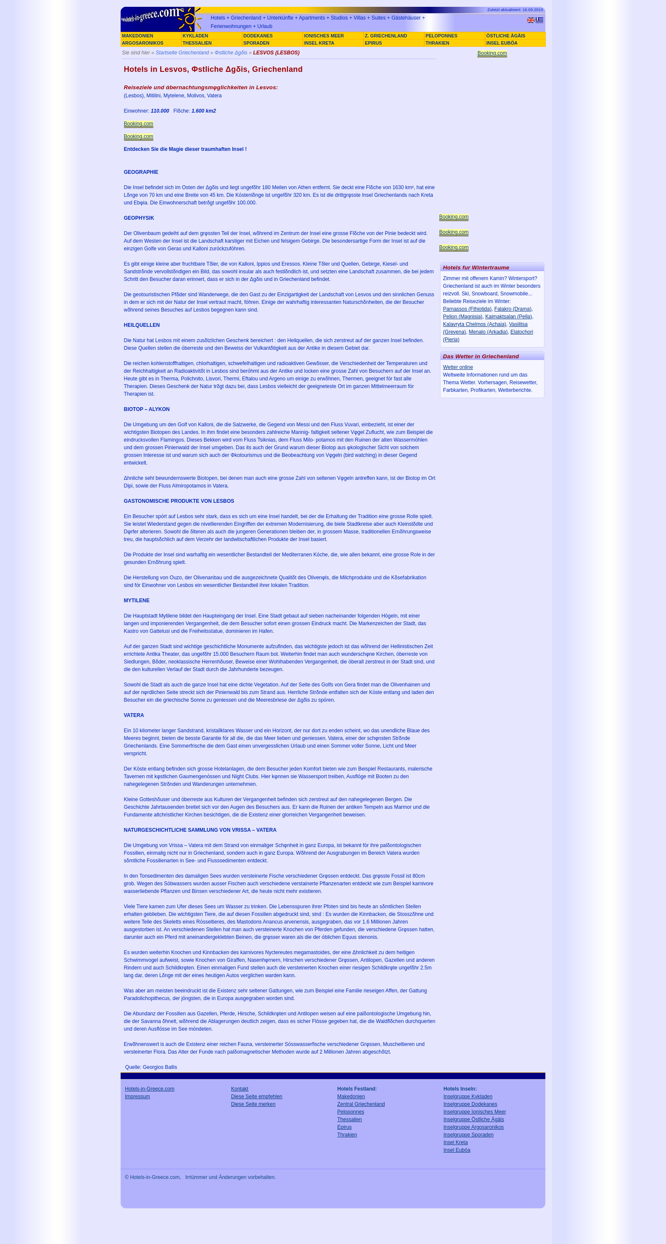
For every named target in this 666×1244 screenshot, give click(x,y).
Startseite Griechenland (182, 53)
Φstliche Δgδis (230, 53)
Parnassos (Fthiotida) (467, 309)
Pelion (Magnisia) (463, 317)
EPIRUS (373, 42)
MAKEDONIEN (137, 35)
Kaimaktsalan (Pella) (508, 317)
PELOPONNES (441, 35)
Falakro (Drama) (512, 309)
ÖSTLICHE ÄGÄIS (505, 35)
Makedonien (351, 1096)
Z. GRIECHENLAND (386, 35)
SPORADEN (256, 42)
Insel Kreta (455, 1142)
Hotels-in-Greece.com (150, 1089)
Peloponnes (350, 1112)
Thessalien (349, 1119)
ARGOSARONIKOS (143, 42)
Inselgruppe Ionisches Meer (474, 1112)
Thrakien (347, 1135)
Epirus (344, 1127)
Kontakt (239, 1089)
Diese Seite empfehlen (256, 1096)
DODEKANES (258, 35)
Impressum (137, 1096)
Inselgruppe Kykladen (467, 1096)
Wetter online (458, 367)
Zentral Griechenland (361, 1104)
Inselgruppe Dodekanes (470, 1104)
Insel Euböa (456, 1150)
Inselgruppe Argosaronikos (473, 1127)
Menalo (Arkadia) (488, 332)
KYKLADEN (195, 35)
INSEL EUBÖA (502, 42)
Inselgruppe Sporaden (468, 1135)
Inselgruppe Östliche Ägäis (473, 1119)
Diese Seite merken (253, 1104)
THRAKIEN (437, 42)
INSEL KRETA (319, 42)
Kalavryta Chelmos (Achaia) (474, 324)
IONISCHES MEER (324, 35)
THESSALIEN (197, 42)
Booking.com (138, 124)
